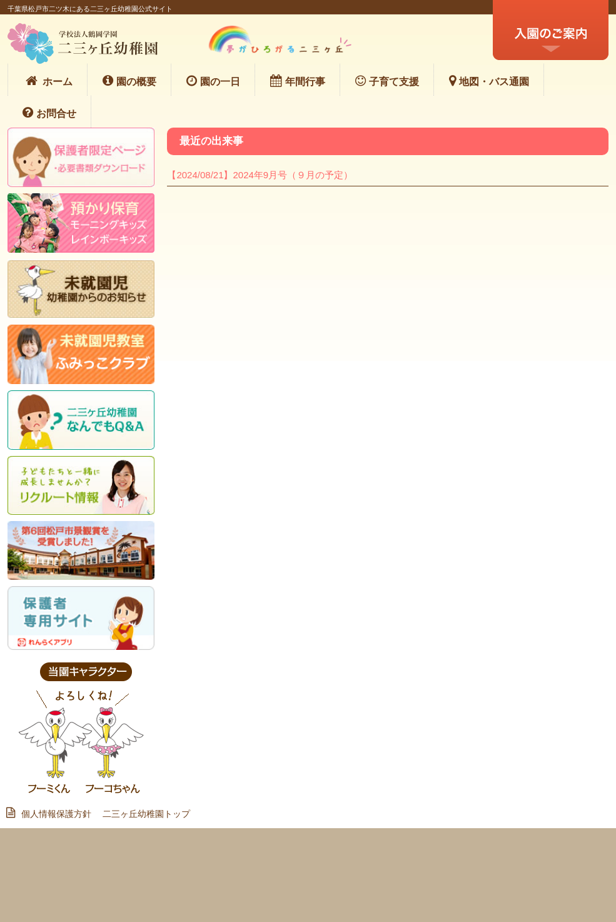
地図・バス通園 (489, 80)
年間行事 (297, 80)
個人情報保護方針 (53, 814)
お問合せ (49, 112)
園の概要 (129, 80)
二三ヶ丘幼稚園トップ (146, 814)
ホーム (48, 80)
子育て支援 (387, 80)
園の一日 (213, 80)
